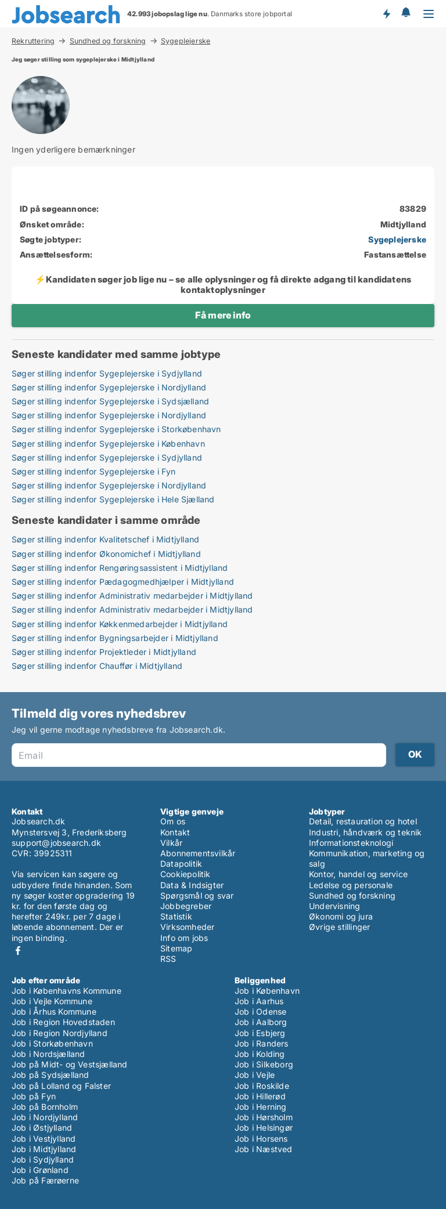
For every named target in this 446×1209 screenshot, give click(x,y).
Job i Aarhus (259, 1001)
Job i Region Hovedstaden (63, 1022)
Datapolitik (181, 863)
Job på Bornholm (45, 1107)
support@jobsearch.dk (56, 843)
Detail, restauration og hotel (363, 821)
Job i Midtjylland (44, 1149)
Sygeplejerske (186, 41)
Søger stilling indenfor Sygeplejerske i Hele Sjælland (113, 499)
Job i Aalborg (261, 1022)
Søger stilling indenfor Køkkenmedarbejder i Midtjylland (120, 624)
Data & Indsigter (192, 885)
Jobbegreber (185, 906)
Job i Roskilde (262, 1086)
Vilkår (171, 843)
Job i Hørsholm (264, 1117)
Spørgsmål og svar (196, 895)
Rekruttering (33, 41)
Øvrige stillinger (339, 927)
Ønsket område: (52, 224)
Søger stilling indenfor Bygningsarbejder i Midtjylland (115, 638)
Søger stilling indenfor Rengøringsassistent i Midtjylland (120, 568)
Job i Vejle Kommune (52, 1001)
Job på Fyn (34, 1096)
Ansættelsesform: (56, 254)
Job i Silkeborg (264, 1064)
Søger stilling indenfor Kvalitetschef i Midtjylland (105, 539)
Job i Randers (262, 1043)
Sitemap (176, 948)
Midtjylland (403, 224)
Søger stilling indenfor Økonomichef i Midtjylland (106, 554)
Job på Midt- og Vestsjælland (70, 1064)
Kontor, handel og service (358, 874)
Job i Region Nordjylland (59, 1033)
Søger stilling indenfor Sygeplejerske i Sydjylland (107, 373)
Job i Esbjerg (260, 1033)
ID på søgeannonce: (59, 208)
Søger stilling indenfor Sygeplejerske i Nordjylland (109, 387)
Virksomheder (187, 927)
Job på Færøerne (45, 1180)
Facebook (18, 950)
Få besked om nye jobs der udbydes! (386, 13)
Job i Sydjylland (43, 1159)
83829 (413, 208)
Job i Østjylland (42, 1127)
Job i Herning (261, 1107)
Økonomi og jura (341, 916)
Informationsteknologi (351, 843)
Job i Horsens (261, 1138)
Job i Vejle (255, 1075)
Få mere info (223, 315)
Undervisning (334, 906)
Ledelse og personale (351, 885)
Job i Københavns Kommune (66, 991)
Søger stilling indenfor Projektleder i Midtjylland (104, 652)
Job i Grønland (40, 1170)
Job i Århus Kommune (54, 1011)
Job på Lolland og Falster (61, 1086)
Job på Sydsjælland (50, 1075)
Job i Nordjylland (45, 1117)
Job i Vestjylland (43, 1138)
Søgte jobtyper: (50, 239)
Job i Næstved (264, 1149)
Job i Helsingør (264, 1127)
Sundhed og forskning (108, 41)
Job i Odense (260, 1011)
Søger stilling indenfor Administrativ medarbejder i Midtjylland (132, 595)
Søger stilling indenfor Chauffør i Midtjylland (97, 666)
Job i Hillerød (260, 1096)
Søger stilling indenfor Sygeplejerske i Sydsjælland (110, 401)
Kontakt (175, 832)
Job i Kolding (260, 1054)
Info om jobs (184, 938)
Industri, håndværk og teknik (365, 832)
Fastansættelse (395, 254)
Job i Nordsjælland (48, 1054)
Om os (172, 821)
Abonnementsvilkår (197, 853)
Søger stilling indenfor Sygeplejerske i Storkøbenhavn (116, 429)
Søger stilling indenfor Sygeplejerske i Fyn (94, 471)
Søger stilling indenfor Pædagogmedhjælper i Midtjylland (123, 582)
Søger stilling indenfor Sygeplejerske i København (108, 443)
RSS (168, 959)
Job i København (267, 991)
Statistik (176, 916)
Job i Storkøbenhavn (52, 1043)
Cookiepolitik (185, 874)
